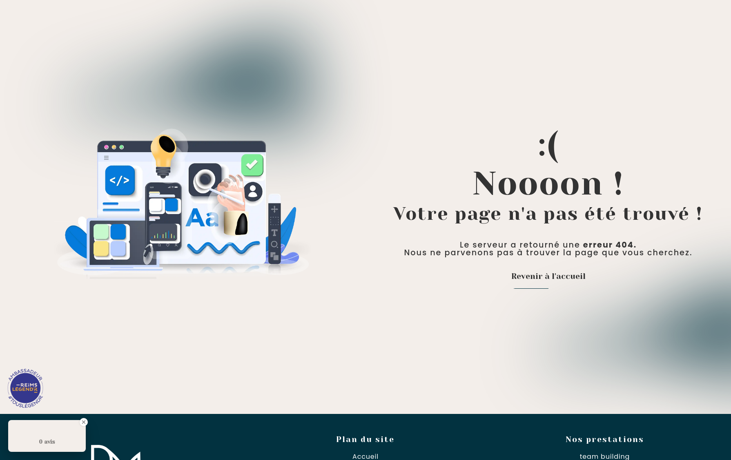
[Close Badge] (84, 422)
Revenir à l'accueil (548, 276)
